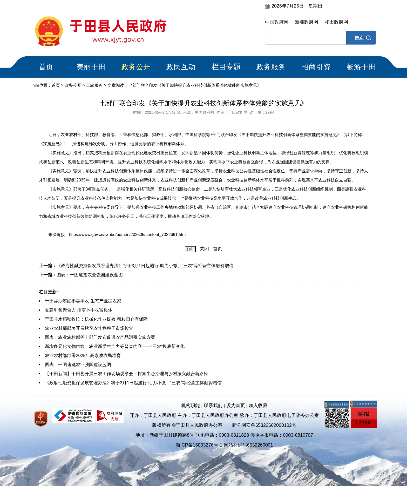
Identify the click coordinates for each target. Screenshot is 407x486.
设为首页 (235, 405)
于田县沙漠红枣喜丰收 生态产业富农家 (83, 301)
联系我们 (213, 405)
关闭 (204, 248)
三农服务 (94, 85)
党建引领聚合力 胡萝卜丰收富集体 (78, 310)
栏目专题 (226, 67)
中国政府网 (276, 22)
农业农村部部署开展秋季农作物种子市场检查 (89, 328)
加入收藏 (258, 405)
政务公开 (136, 67)
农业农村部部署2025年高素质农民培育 (83, 355)
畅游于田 (361, 67)
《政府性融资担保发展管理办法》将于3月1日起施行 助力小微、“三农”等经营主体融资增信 (133, 382)
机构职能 (190, 405)
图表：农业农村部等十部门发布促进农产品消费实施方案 (100, 337)
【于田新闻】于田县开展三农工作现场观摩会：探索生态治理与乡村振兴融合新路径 (126, 373)
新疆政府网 (306, 22)
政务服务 (271, 67)
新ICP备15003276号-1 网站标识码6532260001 (224, 445)
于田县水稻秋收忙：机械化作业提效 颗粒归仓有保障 (96, 319)
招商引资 (315, 67)
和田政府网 (336, 22)
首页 (46, 67)
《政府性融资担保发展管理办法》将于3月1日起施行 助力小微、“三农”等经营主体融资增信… (147, 265)
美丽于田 (91, 67)
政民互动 (180, 67)
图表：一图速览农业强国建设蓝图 (90, 274)
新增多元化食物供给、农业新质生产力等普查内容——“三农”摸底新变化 (115, 346)
